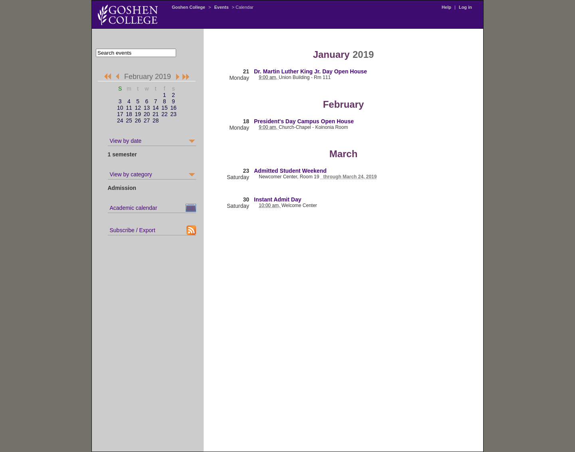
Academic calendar (133, 208)
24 (120, 120)
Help (446, 7)
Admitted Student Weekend (290, 171)
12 (138, 108)
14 (156, 108)
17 (120, 114)
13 (147, 108)
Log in (465, 7)
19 (138, 114)
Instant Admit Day (277, 199)
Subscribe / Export (132, 230)
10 (120, 108)
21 (156, 114)
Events (221, 7)
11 (129, 108)
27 (147, 120)
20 (147, 114)
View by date (126, 141)
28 (156, 120)
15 (164, 108)
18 (129, 114)
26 (138, 120)
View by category (131, 174)
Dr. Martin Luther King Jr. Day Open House (310, 71)
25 (129, 120)
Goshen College (188, 7)
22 (164, 114)
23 (173, 114)
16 (173, 108)
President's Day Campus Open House (304, 121)
